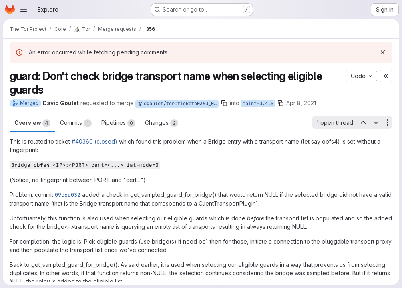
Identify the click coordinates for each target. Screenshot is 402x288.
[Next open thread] (376, 122)
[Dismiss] (383, 52)
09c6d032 (67, 194)
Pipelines (118, 123)
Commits (76, 123)
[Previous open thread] (362, 122)
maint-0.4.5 (258, 103)
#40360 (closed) (94, 141)
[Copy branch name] (224, 103)
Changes (161, 123)
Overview (32, 123)
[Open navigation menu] (23, 9)
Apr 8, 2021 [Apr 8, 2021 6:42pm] (301, 103)
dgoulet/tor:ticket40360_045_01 (178, 103)
